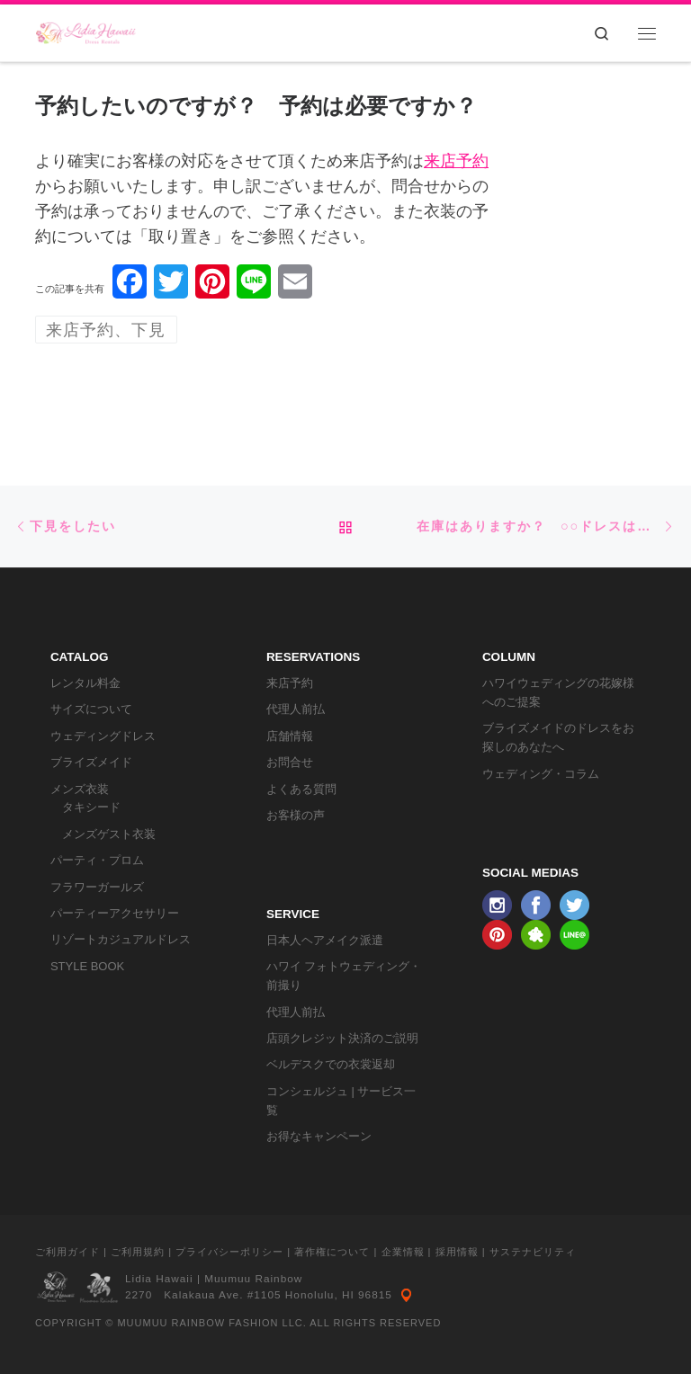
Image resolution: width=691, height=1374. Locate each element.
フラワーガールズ (97, 887)
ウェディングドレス (103, 736)
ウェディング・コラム (540, 774)
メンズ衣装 (79, 789)
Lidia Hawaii (159, 1278)
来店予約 (456, 161)
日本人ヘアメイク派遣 (324, 940)
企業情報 (403, 1251)
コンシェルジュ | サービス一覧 (341, 1100)
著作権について (332, 1251)
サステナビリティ (532, 1251)
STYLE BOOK (87, 966)
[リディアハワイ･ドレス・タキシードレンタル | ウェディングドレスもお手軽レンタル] (86, 31)
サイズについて (91, 709)
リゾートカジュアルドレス (120, 939)
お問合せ (289, 762)
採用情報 (457, 1251)
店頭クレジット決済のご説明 (342, 1038)
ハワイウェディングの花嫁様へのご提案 (558, 692)
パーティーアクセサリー (114, 913)
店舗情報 (289, 736)
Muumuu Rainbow (253, 1278)
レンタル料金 (85, 683)
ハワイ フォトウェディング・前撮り (344, 975)
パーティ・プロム (97, 860)
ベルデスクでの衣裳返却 (330, 1064)
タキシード (91, 807)
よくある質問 (301, 789)
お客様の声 (295, 815)
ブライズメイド (91, 762)
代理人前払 (295, 709)
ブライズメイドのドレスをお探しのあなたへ (558, 737)
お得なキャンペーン (319, 1136)
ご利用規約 (138, 1251)
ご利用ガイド (67, 1251)
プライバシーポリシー (229, 1251)
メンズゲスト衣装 (109, 834)
